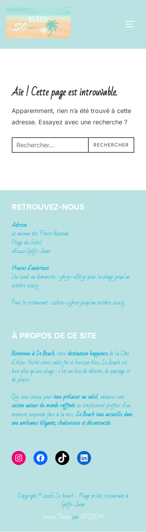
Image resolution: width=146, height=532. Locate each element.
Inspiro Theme (56, 516)
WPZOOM (92, 516)
